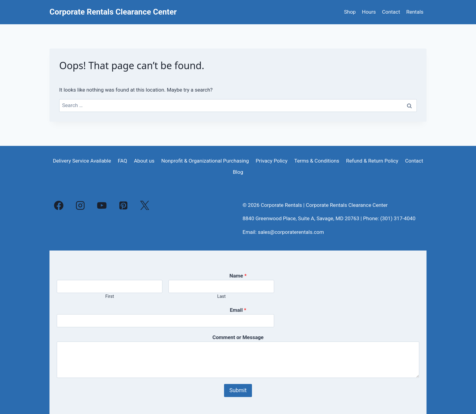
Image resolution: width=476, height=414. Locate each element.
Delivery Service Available (82, 161)
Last (221, 296)
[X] (144, 205)
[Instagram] (80, 205)
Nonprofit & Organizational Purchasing (205, 161)
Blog (238, 172)
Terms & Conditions (316, 161)
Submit (238, 390)
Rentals (414, 12)
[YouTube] (102, 205)
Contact (391, 12)
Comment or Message (238, 337)
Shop (350, 12)
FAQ (122, 161)
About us (144, 161)
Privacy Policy (271, 161)
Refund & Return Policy (372, 161)
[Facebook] (58, 205)
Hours (369, 12)
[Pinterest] (123, 205)
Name (238, 276)
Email (238, 310)
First (109, 296)
